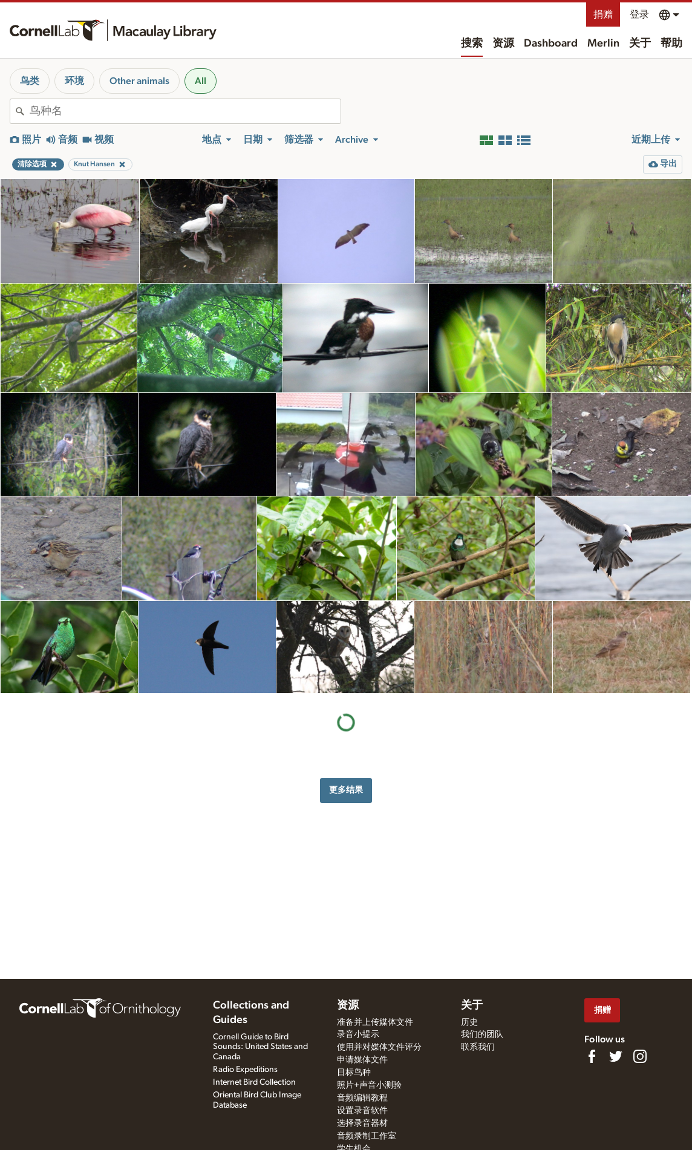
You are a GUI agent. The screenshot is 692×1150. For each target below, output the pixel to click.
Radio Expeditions (245, 1069)
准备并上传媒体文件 (375, 1022)
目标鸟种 (354, 1072)
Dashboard (551, 43)
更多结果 (346, 789)
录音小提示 (358, 1034)
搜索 (472, 43)
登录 (639, 14)
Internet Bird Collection (254, 1082)
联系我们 (478, 1047)
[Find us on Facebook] (591, 1056)
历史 (469, 1022)
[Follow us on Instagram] (640, 1056)
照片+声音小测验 (369, 1085)
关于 (640, 43)
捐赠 (603, 14)
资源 (503, 43)
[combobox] (185, 111)
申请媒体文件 (362, 1060)
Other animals (139, 81)
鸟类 (29, 81)
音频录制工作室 (366, 1136)
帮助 (671, 43)
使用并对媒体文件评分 (379, 1047)
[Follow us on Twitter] (616, 1056)
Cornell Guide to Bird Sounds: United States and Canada (260, 1047)
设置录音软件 (362, 1110)
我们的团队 (482, 1034)
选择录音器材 (362, 1123)
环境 (74, 81)
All (200, 81)
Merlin (603, 43)
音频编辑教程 (362, 1098)
